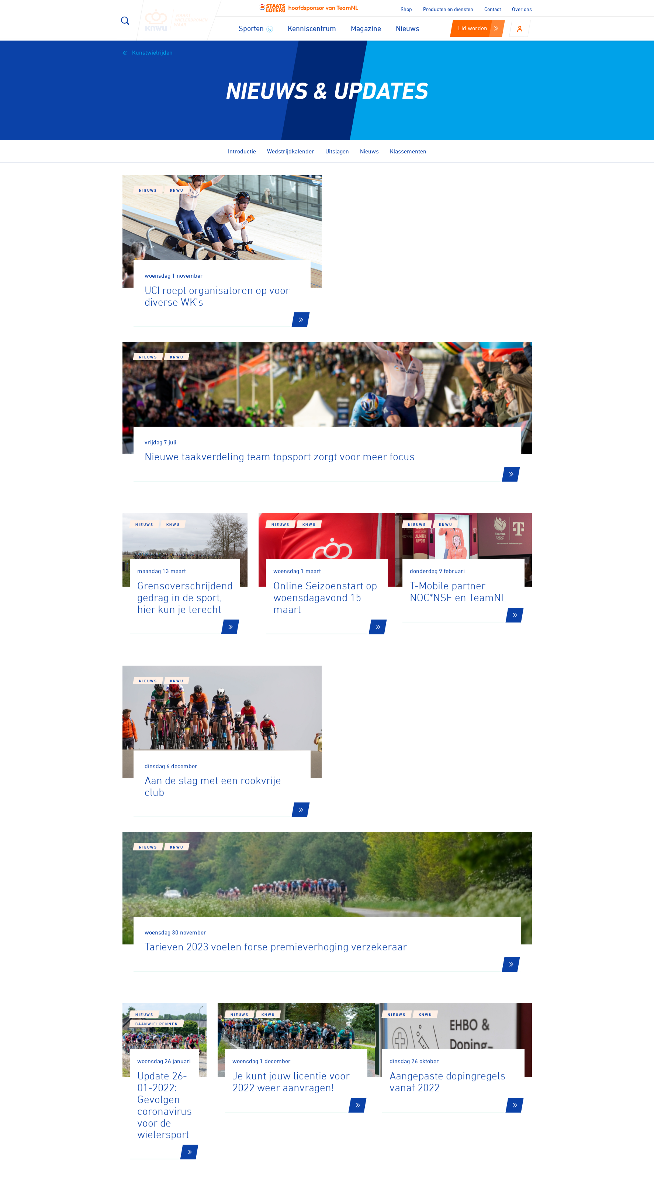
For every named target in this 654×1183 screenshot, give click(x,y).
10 (396, 895)
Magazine (366, 28)
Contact (492, 9)
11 (421, 895)
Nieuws (407, 28)
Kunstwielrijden (147, 52)
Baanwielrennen (187, 769)
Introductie (242, 151)
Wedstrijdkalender (290, 151)
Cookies (387, 1175)
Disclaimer (421, 1175)
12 (446, 895)
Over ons (522, 9)
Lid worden (478, 28)
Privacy (456, 1175)
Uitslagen (337, 151)
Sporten (256, 28)
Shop (406, 9)
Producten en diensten (448, 9)
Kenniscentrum (312, 28)
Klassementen (408, 151)
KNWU (176, 190)
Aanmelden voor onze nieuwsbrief (204, 985)
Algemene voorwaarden (507, 1175)
